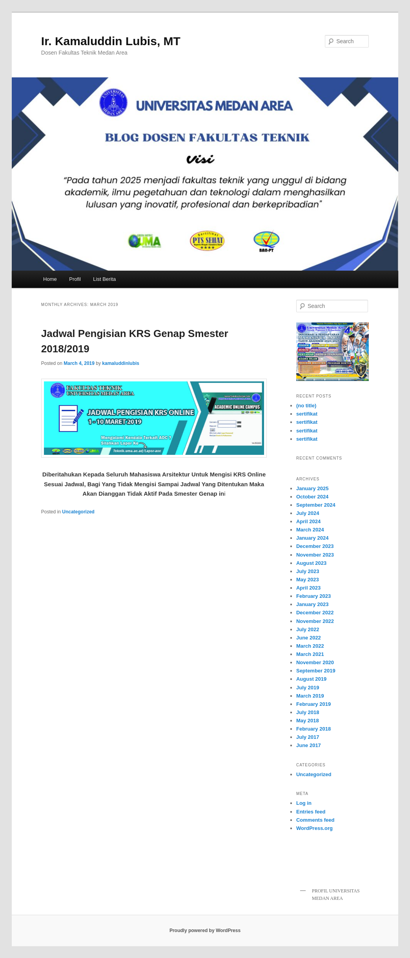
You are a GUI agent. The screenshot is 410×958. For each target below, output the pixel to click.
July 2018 (307, 712)
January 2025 (312, 488)
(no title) (306, 405)
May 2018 (307, 721)
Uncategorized (78, 512)
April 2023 (308, 588)
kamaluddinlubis (120, 363)
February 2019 (313, 704)
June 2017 (308, 745)
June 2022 (308, 638)
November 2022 (315, 621)
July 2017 (307, 737)
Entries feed (310, 812)
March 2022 (310, 646)
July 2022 (307, 629)
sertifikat (306, 414)
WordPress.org (314, 828)
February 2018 (313, 729)
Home (50, 279)
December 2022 (314, 612)
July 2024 (307, 513)
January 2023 (312, 604)
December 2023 (314, 546)
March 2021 (310, 654)
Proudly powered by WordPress (205, 930)
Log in (304, 803)
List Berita (104, 279)
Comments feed (315, 820)
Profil (75, 279)
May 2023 (307, 579)
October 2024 (312, 497)
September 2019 (315, 671)
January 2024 (312, 538)
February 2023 (313, 596)
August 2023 (311, 563)
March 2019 (310, 696)
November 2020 (315, 662)
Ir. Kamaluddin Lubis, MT (110, 41)
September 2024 (315, 505)
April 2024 (308, 521)
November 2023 (315, 555)
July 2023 (307, 571)
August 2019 (311, 679)
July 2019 (307, 688)
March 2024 (310, 530)
